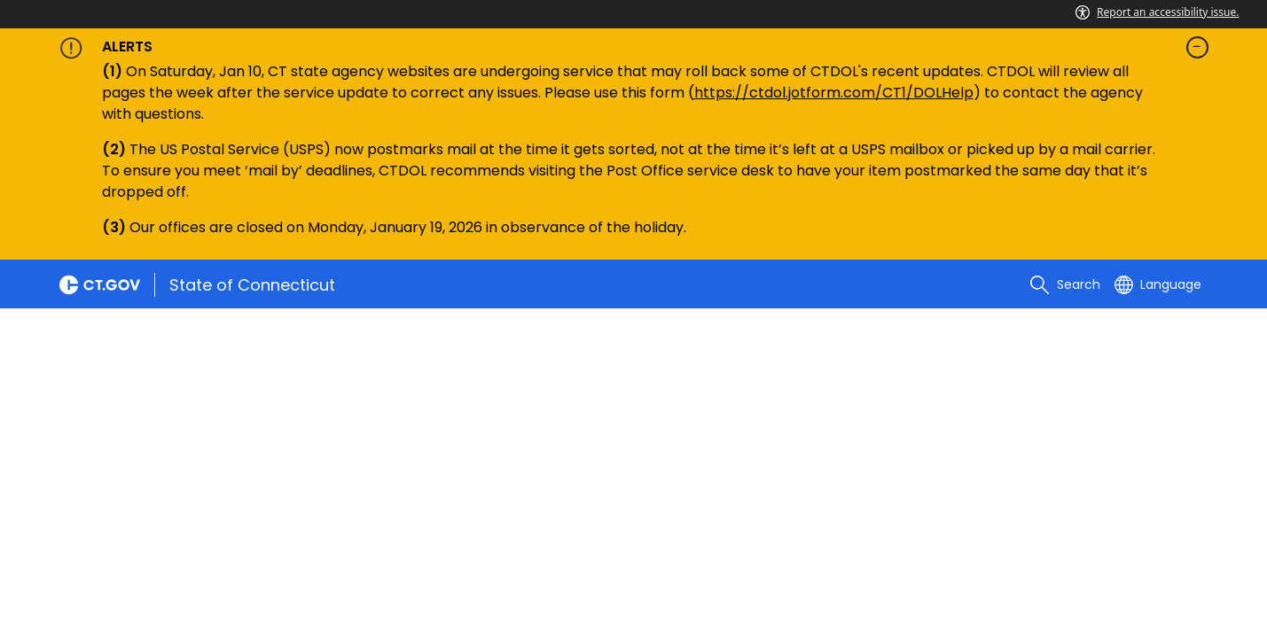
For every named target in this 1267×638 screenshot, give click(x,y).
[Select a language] (1157, 284)
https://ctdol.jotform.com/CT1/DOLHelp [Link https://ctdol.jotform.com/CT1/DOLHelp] (834, 92)
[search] (1064, 284)
